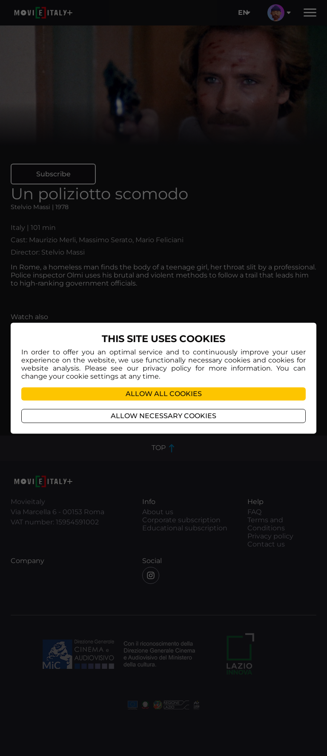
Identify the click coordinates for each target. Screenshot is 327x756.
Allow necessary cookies (163, 416)
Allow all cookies (164, 394)
